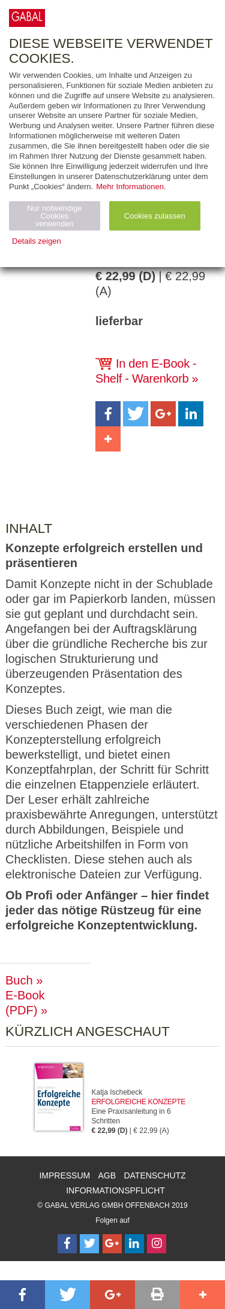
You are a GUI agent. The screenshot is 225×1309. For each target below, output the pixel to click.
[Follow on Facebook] (67, 1243)
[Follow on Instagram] (156, 1243)
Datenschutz (154, 1175)
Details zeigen (36, 241)
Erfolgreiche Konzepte (138, 1102)
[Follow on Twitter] (89, 1243)
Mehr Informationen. (131, 186)
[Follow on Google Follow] (112, 1243)
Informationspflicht (115, 1190)
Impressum (64, 1175)
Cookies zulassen (154, 215)
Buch (19, 980)
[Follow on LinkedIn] (134, 1243)
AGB (107, 1175)
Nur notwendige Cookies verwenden (54, 216)
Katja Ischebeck (117, 1092)
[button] (108, 413)
